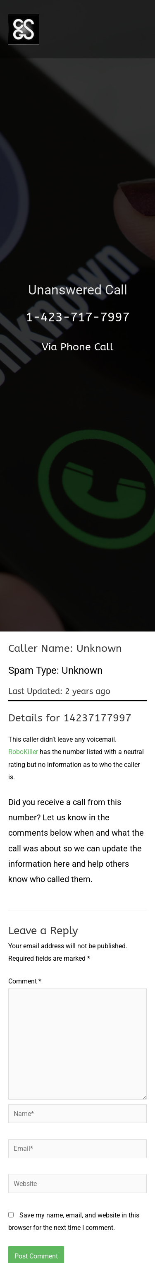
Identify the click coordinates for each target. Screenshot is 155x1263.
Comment (24, 981)
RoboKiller (23, 752)
